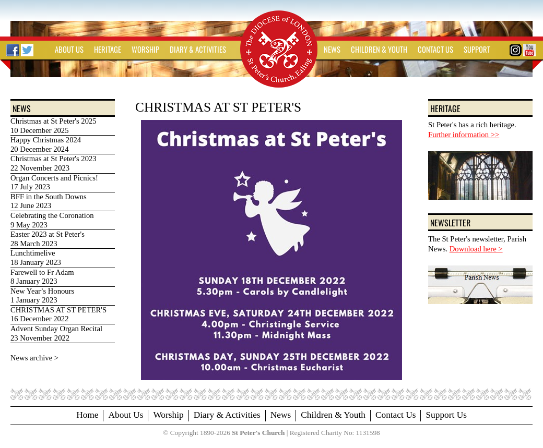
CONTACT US (435, 49)
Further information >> (463, 134)
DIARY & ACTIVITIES (198, 49)
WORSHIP (145, 49)
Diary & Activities (227, 415)
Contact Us (395, 415)
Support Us (446, 415)
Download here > (476, 249)
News (280, 415)
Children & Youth (333, 415)
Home (87, 415)
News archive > (34, 358)
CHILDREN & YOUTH (379, 49)
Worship (168, 415)
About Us (125, 415)
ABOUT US (69, 49)
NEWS (332, 49)
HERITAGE (107, 49)
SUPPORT (477, 49)
